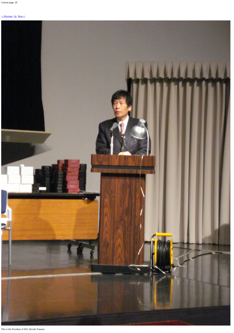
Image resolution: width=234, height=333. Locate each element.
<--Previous (7, 16)
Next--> (21, 16)
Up (15, 16)
